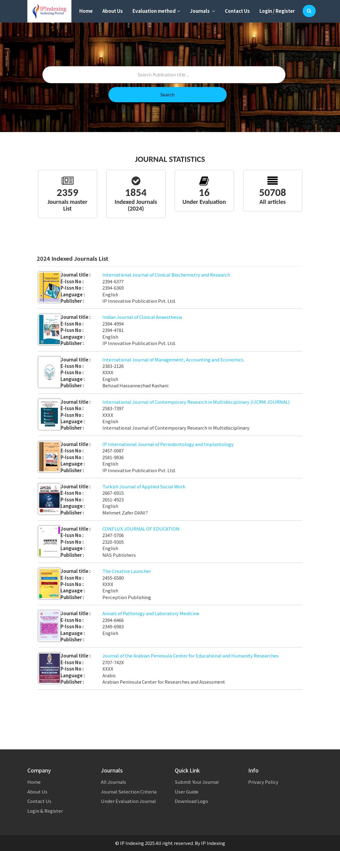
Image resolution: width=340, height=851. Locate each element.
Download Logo (191, 801)
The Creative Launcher (126, 571)
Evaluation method (156, 11)
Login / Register (277, 11)
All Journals (113, 782)
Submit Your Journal (197, 782)
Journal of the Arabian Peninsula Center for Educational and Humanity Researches (190, 655)
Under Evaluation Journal (128, 801)
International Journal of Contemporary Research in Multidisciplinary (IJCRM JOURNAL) (196, 402)
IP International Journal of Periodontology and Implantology (168, 444)
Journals (202, 11)
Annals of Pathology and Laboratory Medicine (150, 613)
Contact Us (237, 11)
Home (86, 11)
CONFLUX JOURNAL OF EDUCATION (141, 528)
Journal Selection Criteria (128, 791)
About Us (112, 11)
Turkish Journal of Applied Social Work (143, 486)
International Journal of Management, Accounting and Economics (173, 359)
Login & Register (45, 810)
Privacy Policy (263, 782)
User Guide (186, 791)
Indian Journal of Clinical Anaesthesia (142, 317)
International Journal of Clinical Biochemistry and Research (166, 274)
